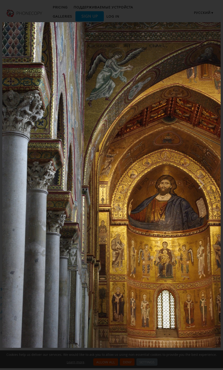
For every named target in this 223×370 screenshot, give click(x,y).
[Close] (219, 23)
